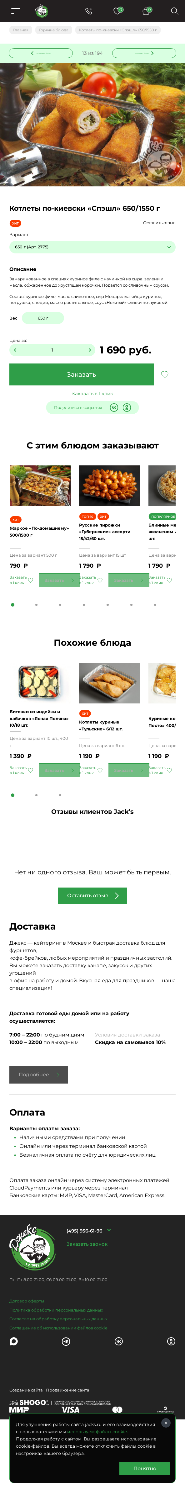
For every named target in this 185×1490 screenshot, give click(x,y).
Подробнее (34, 1122)
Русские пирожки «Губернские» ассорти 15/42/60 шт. (109, 556)
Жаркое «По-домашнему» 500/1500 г (40, 556)
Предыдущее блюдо (44, 54)
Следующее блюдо (140, 54)
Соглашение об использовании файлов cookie (58, 1374)
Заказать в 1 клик (92, 396)
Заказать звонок (87, 1291)
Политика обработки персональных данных (56, 1357)
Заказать (81, 377)
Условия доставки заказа (127, 1082)
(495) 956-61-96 (84, 1278)
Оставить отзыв (159, 225)
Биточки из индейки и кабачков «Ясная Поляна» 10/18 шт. (40, 765)
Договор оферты (26, 1347)
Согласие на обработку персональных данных (58, 1365)
